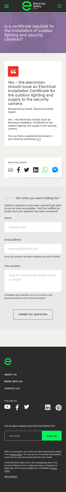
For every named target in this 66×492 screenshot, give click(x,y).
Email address (33, 248)
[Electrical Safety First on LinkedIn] (47, 408)
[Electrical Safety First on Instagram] (37, 408)
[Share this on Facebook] (18, 171)
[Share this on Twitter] (26, 171)
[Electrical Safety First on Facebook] (17, 409)
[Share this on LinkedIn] (35, 171)
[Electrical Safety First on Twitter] (26, 408)
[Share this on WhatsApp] (45, 171)
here (38, 138)
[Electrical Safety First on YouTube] (7, 407)
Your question (33, 282)
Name (33, 224)
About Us (10, 374)
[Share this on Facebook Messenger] (55, 172)
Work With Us (13, 381)
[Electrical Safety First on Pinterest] (59, 409)
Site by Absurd (10, 476)
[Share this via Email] (10, 170)
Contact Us (12, 388)
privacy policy (16, 454)
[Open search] (59, 6)
